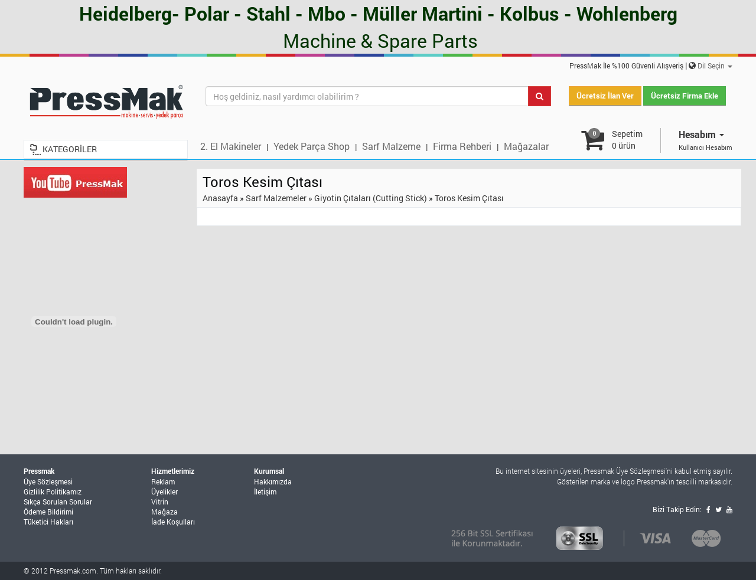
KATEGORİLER (70, 149)
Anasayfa (220, 198)
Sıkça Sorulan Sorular (58, 501)
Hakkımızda (273, 481)
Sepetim (627, 139)
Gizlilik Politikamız (53, 491)
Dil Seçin (715, 65)
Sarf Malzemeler (276, 198)
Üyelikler (164, 491)
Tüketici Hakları (48, 521)
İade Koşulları (173, 521)
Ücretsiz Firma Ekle (684, 95)
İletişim (265, 491)
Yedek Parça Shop (311, 146)
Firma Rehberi (462, 146)
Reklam (163, 481)
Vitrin (159, 501)
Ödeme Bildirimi (48, 511)
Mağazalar (526, 146)
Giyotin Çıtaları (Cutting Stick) (370, 198)
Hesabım (701, 134)
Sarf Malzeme (391, 146)
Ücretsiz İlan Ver (605, 95)
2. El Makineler (230, 146)
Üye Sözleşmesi (48, 481)
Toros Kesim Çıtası (469, 198)
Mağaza (164, 511)
